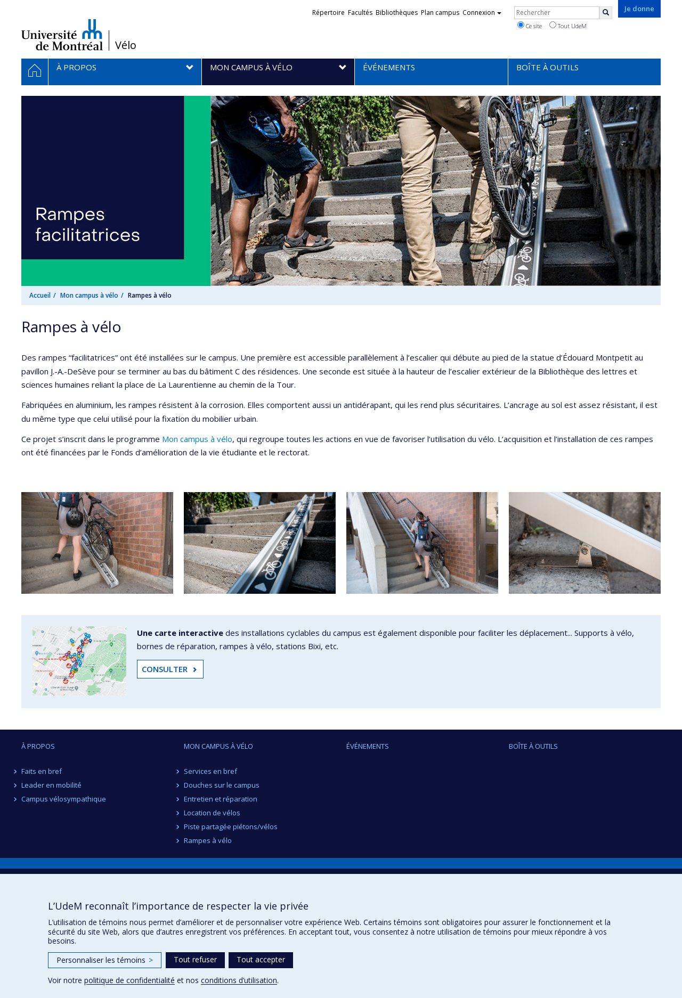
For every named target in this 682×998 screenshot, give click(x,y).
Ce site (529, 25)
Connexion (481, 12)
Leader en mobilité (51, 785)
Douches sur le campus (221, 785)
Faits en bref (41, 771)
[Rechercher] (605, 12)
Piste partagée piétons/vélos (231, 826)
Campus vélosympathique (63, 799)
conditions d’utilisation (239, 980)
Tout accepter (261, 959)
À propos (38, 746)
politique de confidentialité (129, 980)
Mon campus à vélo (89, 295)
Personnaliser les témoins (104, 960)
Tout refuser (195, 959)
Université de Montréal (62, 35)
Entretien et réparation (220, 799)
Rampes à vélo (208, 840)
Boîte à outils (533, 746)
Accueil (40, 295)
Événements (367, 746)
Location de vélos (212, 812)
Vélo (125, 45)
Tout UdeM (568, 25)
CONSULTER (165, 669)
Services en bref (210, 771)
